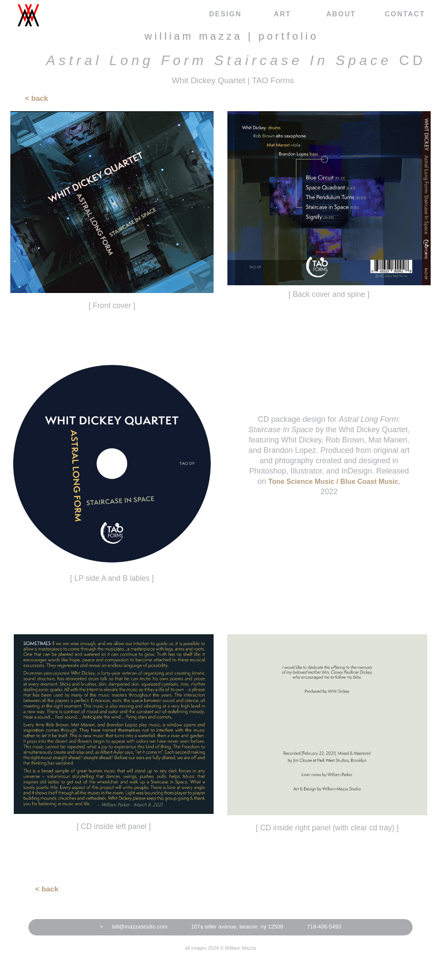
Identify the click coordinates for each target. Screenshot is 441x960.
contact (405, 14)
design (225, 14)
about (341, 14)
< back (36, 98)
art (282, 14)
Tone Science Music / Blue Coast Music (333, 481)
